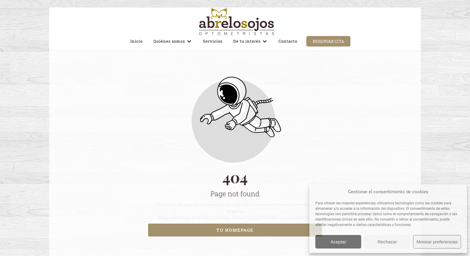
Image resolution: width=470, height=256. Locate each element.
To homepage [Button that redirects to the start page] (235, 230)
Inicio (136, 41)
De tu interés (250, 41)
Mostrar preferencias (437, 241)
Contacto (287, 41)
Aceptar (338, 241)
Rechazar (387, 241)
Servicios (212, 41)
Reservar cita (328, 41)
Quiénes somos (172, 41)
